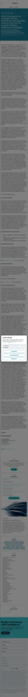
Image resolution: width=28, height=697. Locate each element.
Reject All (14, 358)
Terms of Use (13, 342)
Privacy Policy (5, 342)
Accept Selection (14, 355)
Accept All (14, 351)
